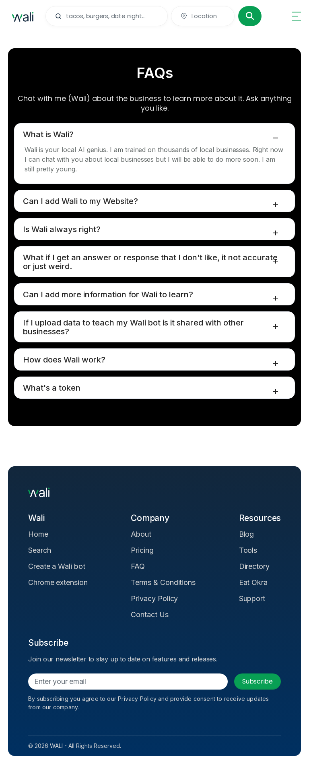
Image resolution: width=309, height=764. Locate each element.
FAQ (138, 566)
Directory (254, 566)
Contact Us (149, 614)
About (141, 534)
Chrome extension (58, 582)
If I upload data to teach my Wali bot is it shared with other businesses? (133, 327)
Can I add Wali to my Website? (80, 201)
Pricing (142, 550)
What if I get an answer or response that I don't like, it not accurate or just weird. (150, 262)
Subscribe (257, 681)
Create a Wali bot (56, 566)
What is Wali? (48, 134)
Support (252, 598)
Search (39, 550)
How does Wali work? (64, 359)
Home (38, 534)
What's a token (51, 388)
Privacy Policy (154, 598)
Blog (246, 534)
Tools (248, 550)
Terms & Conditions (163, 582)
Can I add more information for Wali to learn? (108, 294)
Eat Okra (253, 582)
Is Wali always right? (62, 229)
